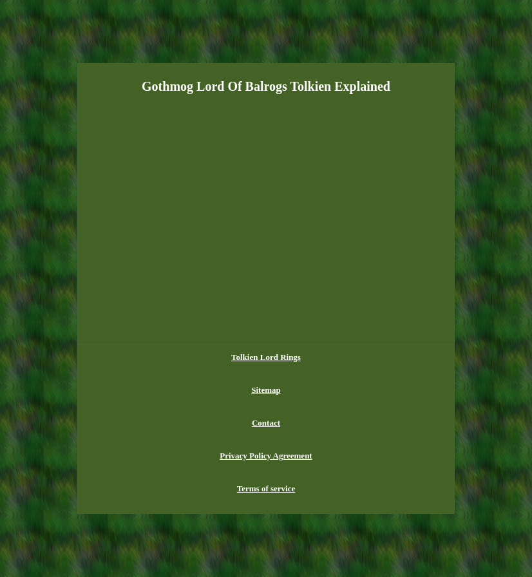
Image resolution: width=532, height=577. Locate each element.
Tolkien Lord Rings (266, 357)
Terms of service (266, 488)
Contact (266, 423)
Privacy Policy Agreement (266, 455)
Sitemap (266, 390)
